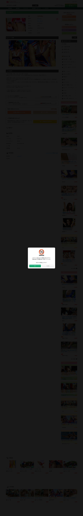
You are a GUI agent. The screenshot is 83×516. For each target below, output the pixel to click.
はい (35, 265)
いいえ (48, 265)
